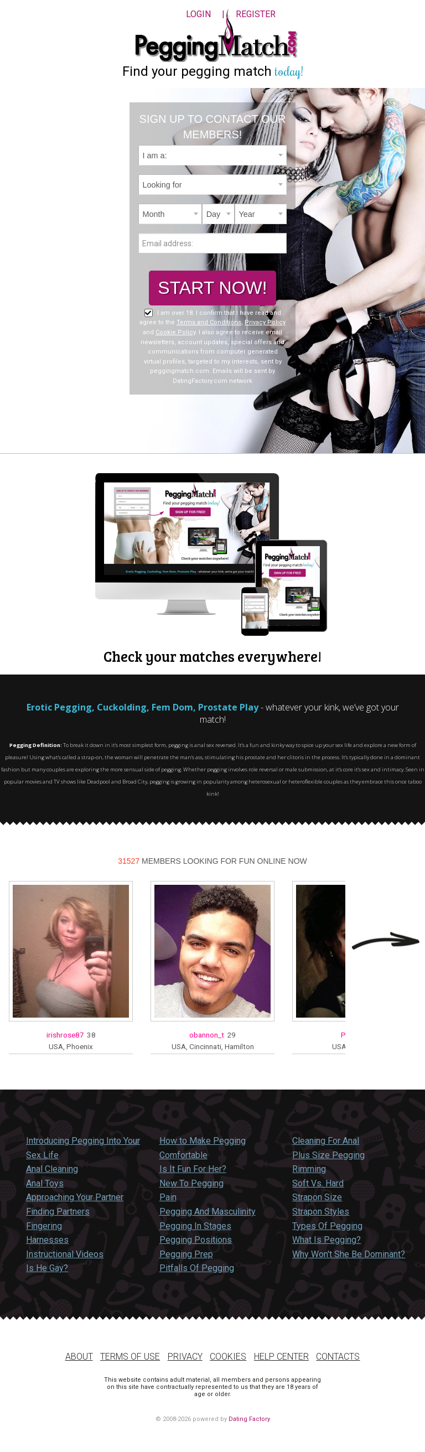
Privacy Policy (265, 322)
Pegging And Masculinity (207, 1211)
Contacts (338, 1356)
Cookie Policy (175, 332)
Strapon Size (317, 1197)
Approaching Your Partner (74, 1197)
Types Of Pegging (327, 1226)
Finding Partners (58, 1211)
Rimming (309, 1169)
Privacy (185, 1356)
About (79, 1356)
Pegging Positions (195, 1240)
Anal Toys (45, 1183)
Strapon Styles (320, 1211)
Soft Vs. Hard (318, 1183)
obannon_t (206, 1034)
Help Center (281, 1356)
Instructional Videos (64, 1254)
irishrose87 (65, 1034)
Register (256, 14)
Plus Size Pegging (328, 1155)
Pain (168, 1197)
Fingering (44, 1226)
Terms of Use (130, 1356)
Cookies (228, 1356)
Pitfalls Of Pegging (196, 1268)
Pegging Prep (186, 1254)
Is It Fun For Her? (192, 1169)
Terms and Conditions (209, 322)
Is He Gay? (47, 1268)
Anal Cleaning (52, 1169)
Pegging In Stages (195, 1226)
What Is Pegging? (326, 1240)
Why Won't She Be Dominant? (348, 1254)
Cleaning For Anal (325, 1140)
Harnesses (47, 1240)
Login (198, 14)
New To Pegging (191, 1183)
